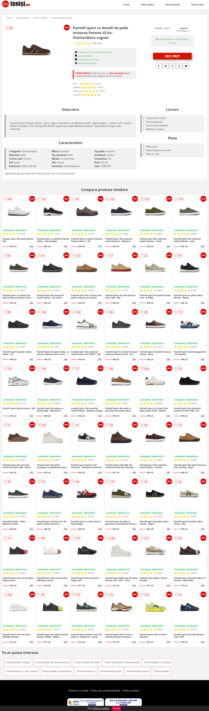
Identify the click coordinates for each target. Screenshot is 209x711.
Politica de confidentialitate (105, 690)
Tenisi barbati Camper (62, 17)
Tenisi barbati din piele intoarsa (52, 662)
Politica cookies (130, 690)
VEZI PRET (172, 56)
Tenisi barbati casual (137, 671)
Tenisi (126, 4)
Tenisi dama (147, 4)
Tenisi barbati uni (86, 671)
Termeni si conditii (78, 690)
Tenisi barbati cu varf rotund (21, 671)
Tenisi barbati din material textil (121, 662)
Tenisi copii (197, 4)
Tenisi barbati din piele (87, 662)
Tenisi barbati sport (111, 671)
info (31, 246)
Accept (116, 708)
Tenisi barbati (172, 4)
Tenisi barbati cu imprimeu (57, 671)
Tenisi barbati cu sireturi (157, 662)
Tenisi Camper (40, 17)
